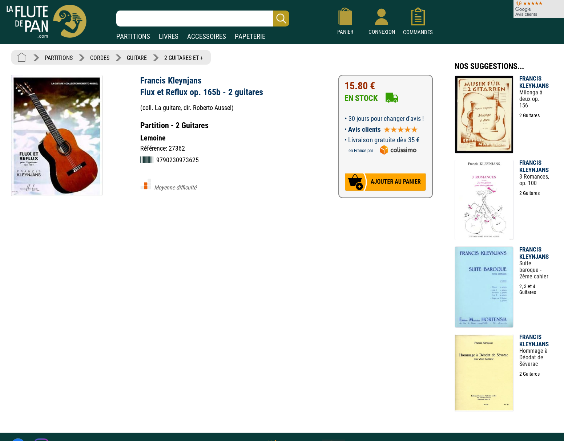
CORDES (99, 57)
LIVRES (168, 36)
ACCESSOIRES (206, 36)
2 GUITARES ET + (183, 57)
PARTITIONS (133, 36)
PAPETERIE (250, 36)
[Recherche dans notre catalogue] (202, 18)
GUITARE (137, 57)
